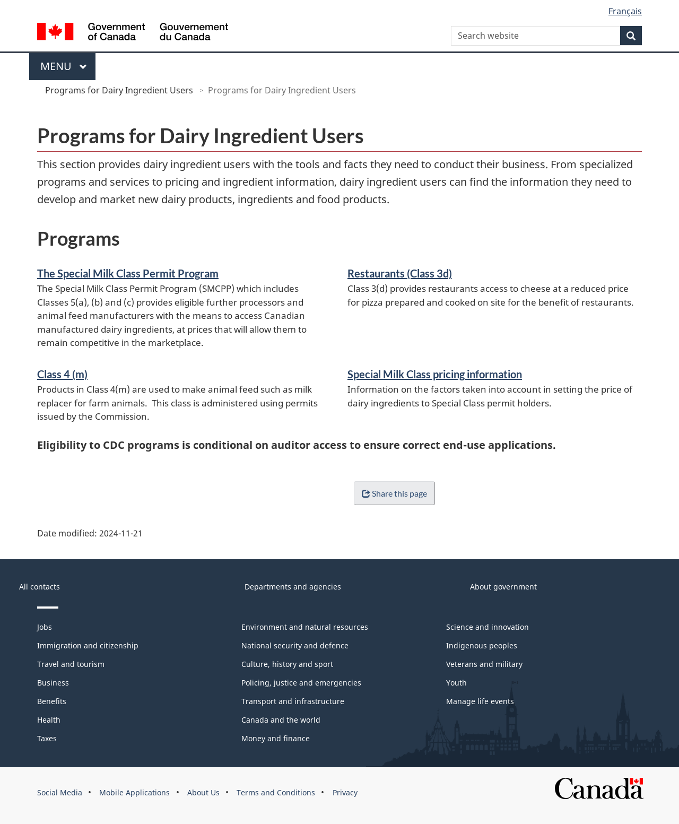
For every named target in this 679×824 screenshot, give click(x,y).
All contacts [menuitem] (39, 587)
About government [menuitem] (503, 587)
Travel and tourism (71, 664)
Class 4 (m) (62, 374)
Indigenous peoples (481, 645)
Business (53, 683)
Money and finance (275, 738)
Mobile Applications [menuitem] (134, 792)
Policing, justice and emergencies (301, 683)
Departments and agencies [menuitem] (293, 587)
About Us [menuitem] (203, 792)
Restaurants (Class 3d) (399, 273)
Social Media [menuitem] (59, 792)
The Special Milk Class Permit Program (128, 273)
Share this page (392, 493)
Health (48, 720)
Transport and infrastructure (292, 701)
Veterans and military (484, 664)
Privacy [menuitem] (345, 792)
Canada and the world (280, 720)
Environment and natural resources (304, 627)
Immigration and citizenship (87, 645)
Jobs (44, 627)
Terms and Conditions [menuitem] (276, 792)
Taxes (47, 738)
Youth (456, 683)
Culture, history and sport (287, 664)
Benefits (51, 701)
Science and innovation (487, 627)
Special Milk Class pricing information (434, 374)
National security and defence (295, 645)
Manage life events (480, 701)
